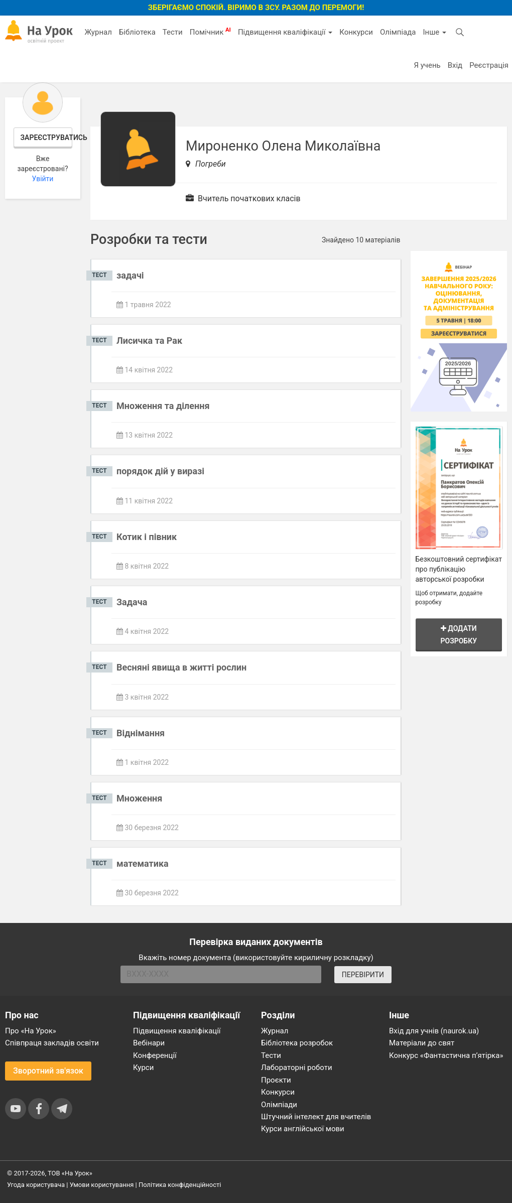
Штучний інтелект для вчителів (316, 1116)
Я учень (427, 65)
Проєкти (276, 1080)
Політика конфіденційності (180, 1184)
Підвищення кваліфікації (285, 32)
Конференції (155, 1055)
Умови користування (102, 1184)
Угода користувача (36, 1184)
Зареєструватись (46, 137)
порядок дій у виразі (160, 471)
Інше (434, 32)
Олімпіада (398, 32)
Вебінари (149, 1042)
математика (142, 863)
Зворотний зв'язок (48, 1071)
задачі (130, 275)
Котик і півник (146, 536)
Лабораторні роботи (296, 1067)
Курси (143, 1067)
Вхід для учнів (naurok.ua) (434, 1030)
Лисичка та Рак (149, 340)
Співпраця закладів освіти (52, 1042)
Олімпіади (279, 1104)
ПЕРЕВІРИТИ (363, 975)
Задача (131, 602)
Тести (173, 32)
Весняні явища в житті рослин (181, 667)
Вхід (455, 65)
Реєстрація (488, 65)
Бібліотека (137, 32)
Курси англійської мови (302, 1128)
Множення (139, 798)
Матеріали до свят (421, 1042)
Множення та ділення (162, 405)
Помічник (210, 32)
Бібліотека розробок (297, 1042)
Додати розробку (459, 634)
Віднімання (140, 733)
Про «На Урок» (30, 1030)
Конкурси (356, 32)
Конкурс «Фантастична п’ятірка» (446, 1055)
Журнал (97, 32)
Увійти (43, 179)
